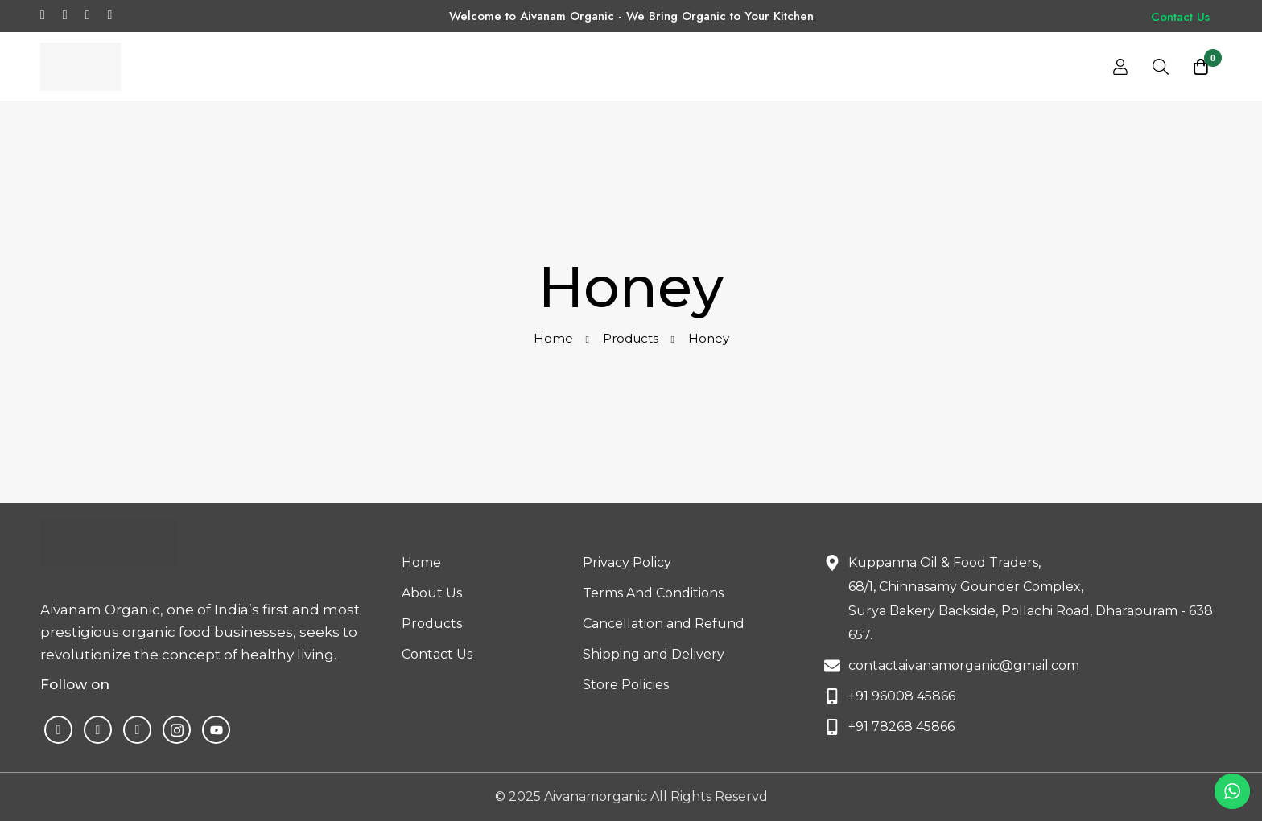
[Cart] (1201, 67)
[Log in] (1120, 67)
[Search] (1160, 67)
